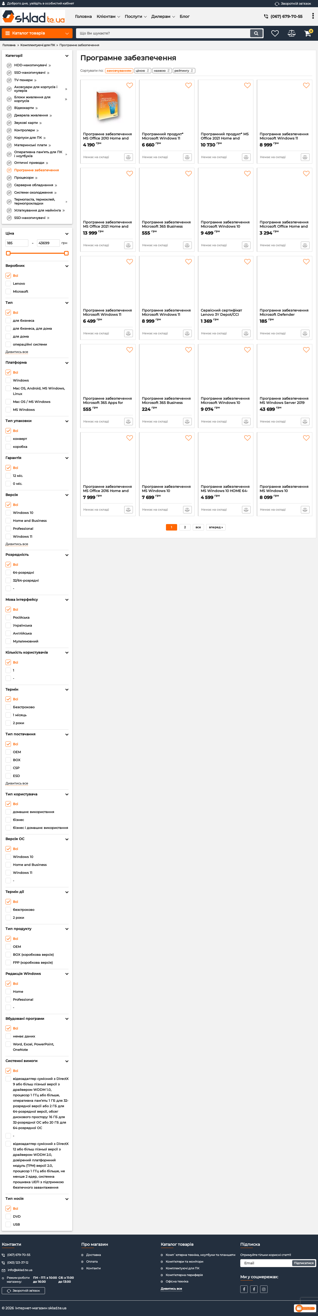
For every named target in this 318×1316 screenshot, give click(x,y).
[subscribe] (278, 1263)
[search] (168, 33)
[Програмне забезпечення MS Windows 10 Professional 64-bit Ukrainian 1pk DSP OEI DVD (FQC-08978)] (285, 461)
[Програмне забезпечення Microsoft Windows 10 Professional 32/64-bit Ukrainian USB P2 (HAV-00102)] (226, 196)
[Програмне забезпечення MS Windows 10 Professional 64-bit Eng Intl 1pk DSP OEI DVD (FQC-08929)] (167, 461)
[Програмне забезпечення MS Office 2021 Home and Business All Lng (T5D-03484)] (108, 196)
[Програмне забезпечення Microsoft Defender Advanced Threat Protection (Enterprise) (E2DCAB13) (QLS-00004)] (285, 284)
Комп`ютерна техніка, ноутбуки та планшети (200, 1255)
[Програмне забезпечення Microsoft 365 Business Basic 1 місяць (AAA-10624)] (167, 372)
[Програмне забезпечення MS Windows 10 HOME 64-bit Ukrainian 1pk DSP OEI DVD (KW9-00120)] (226, 461)
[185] (16, 243)
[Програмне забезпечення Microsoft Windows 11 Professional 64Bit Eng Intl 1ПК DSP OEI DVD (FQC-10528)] (285, 108)
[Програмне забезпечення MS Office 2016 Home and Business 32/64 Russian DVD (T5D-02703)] (108, 461)
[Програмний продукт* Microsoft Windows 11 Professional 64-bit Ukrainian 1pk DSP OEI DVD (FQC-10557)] (167, 108)
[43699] (48, 243)
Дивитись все (16, 352)
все (198, 528)
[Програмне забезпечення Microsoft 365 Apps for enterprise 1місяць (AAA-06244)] (108, 372)
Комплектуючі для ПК (182, 1268)
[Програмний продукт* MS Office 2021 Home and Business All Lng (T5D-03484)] (226, 108)
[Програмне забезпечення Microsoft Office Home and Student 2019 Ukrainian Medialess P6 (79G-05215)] (285, 196)
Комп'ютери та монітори (184, 1261)
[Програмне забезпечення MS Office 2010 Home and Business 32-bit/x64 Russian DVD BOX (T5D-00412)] (108, 108)
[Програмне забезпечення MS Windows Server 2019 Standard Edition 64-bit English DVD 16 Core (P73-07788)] (285, 372)
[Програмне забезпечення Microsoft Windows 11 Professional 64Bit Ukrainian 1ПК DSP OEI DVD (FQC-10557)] (167, 284)
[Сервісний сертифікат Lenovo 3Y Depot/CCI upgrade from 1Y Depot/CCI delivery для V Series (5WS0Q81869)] (226, 284)
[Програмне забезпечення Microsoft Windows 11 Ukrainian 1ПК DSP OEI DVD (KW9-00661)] (108, 284)
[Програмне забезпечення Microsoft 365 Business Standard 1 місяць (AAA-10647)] (167, 196)
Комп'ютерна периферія (184, 1275)
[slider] (8, 253)
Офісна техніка (177, 1281)
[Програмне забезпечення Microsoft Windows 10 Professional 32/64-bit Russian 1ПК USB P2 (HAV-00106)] (226, 372)
